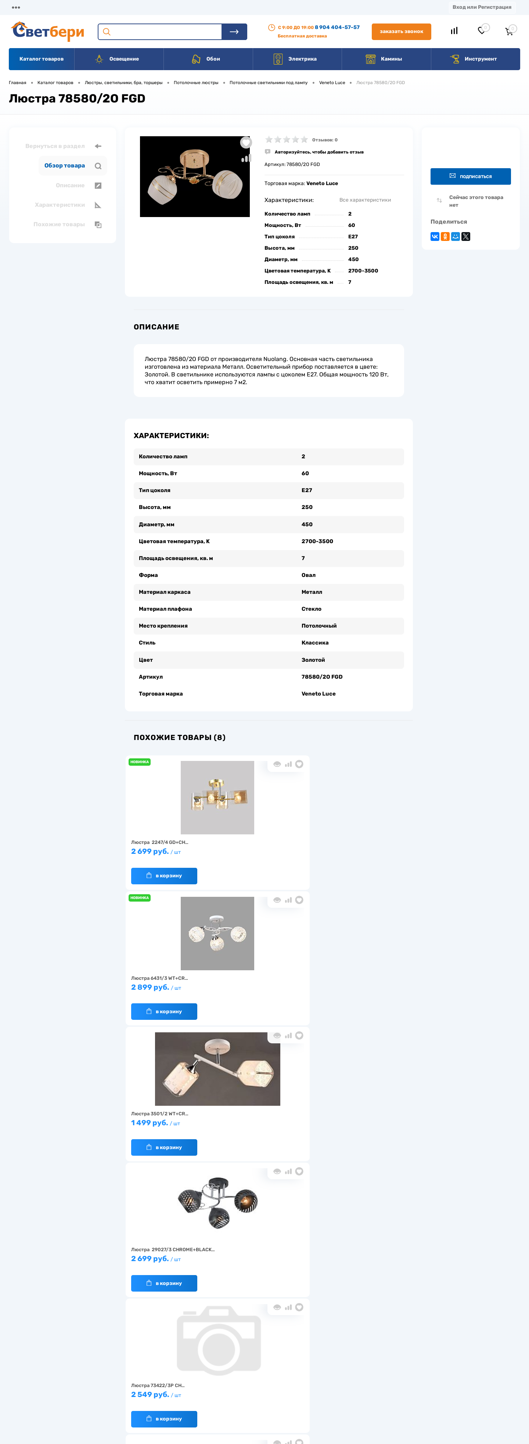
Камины (383, 59)
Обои (205, 59)
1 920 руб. (359, 979)
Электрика (295, 59)
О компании (68, 7)
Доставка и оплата (212, 1357)
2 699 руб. (171, 843)
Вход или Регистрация (482, 7)
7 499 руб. (265, 1115)
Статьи (311, 7)
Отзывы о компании (273, 1357)
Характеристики (68, 205)
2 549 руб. (265, 979)
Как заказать (147, 1391)
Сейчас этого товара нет (476, 201)
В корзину (164, 863)
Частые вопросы (151, 1402)
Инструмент (473, 59)
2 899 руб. (265, 843)
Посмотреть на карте (422, 1347)
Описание (78, 185)
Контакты (228, 7)
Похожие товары (67, 224)
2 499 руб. (171, 1115)
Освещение (116, 59)
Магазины (22, 7)
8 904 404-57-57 (337, 27)
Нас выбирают (149, 1368)
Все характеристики (365, 200)
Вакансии (271, 7)
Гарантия (143, 1380)
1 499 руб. (359, 843)
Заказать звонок (401, 31)
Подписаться (471, 176)
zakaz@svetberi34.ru (421, 1388)
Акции (189, 7)
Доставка (113, 7)
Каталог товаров (41, 59)
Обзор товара (72, 165)
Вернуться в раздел (63, 146)
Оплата (153, 7)
